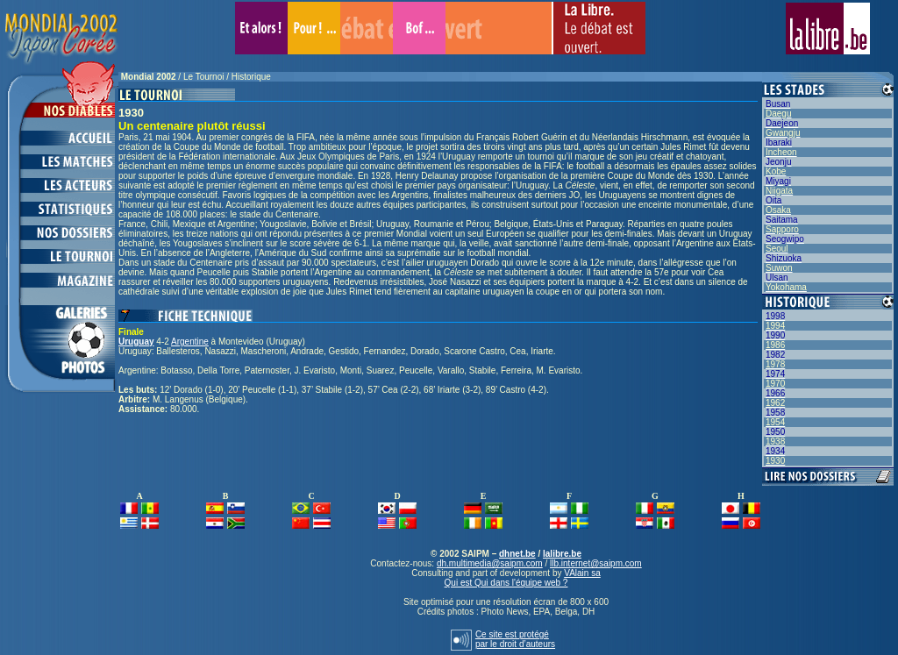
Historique (251, 77)
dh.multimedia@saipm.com (490, 563)
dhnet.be (517, 554)
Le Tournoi (203, 77)
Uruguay (136, 341)
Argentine (190, 341)
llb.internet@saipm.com (596, 563)
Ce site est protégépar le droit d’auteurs (515, 639)
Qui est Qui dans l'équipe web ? (506, 582)
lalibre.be (562, 554)
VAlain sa (582, 573)
